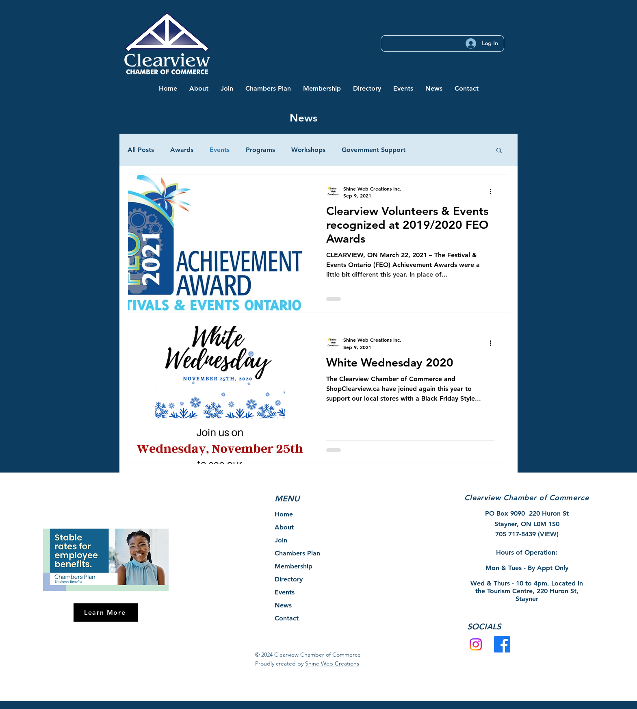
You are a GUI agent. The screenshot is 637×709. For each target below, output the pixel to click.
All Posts (141, 150)
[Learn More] (106, 612)
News (283, 605)
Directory (289, 579)
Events (220, 150)
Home (284, 514)
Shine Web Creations (332, 663)
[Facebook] (502, 644)
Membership (293, 566)
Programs (260, 150)
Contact (287, 618)
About (284, 527)
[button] (198, 88)
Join (281, 540)
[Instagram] (476, 644)
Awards (181, 150)
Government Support (373, 150)
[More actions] (493, 192)
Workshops (308, 150)
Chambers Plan (297, 553)
